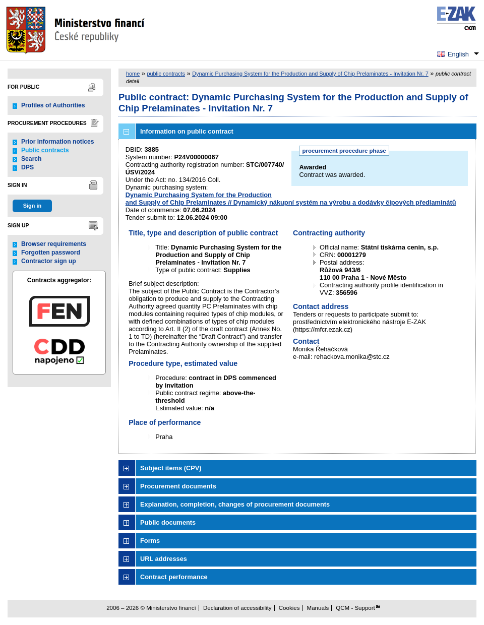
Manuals (318, 608)
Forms (150, 540)
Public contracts (45, 150)
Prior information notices (57, 141)
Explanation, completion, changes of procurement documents (235, 504)
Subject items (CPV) (171, 468)
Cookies (289, 608)
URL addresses (163, 558)
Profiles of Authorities (53, 105)
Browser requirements (53, 243)
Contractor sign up (48, 261)
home (133, 74)
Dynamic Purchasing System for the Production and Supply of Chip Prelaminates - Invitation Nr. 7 (310, 74)
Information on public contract (186, 131)
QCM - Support (355, 608)
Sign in (32, 206)
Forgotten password (50, 252)
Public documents (168, 522)
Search (31, 158)
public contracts (166, 74)
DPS (27, 167)
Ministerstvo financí (76, 30)
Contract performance (174, 577)
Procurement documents (178, 486)
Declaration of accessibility (237, 608)
